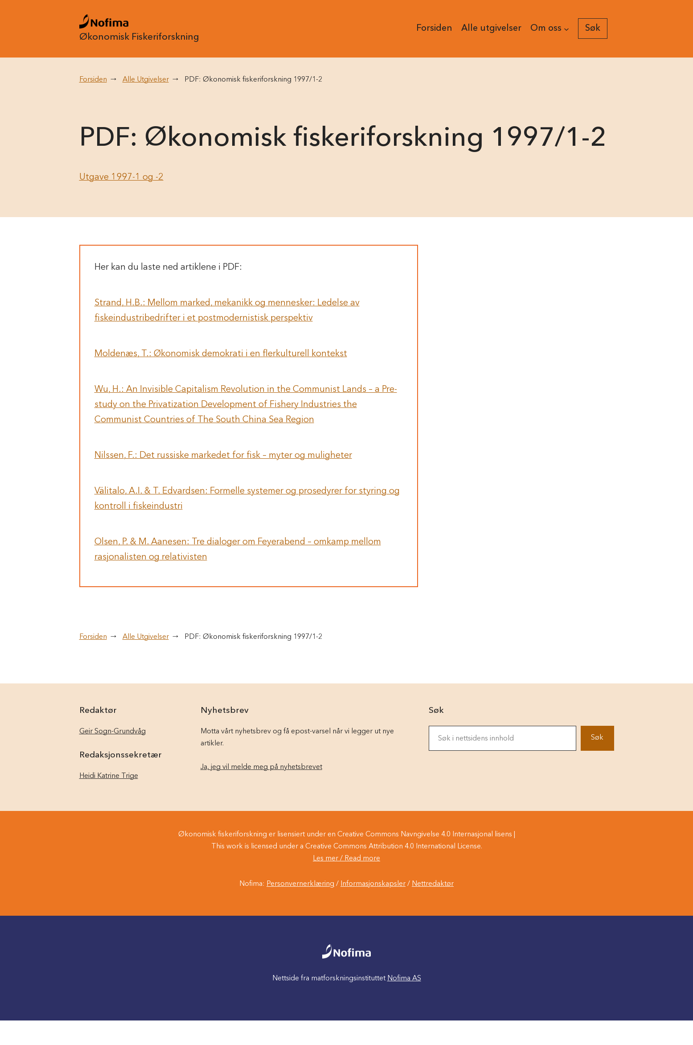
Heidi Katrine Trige (108, 776)
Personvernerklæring (300, 884)
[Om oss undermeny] (566, 28)
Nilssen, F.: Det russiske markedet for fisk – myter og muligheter (223, 455)
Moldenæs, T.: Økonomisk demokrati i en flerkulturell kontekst (220, 354)
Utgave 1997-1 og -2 (121, 177)
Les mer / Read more (346, 858)
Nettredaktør (433, 884)
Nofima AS (404, 978)
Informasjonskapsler (373, 884)
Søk (597, 737)
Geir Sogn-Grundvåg (112, 731)
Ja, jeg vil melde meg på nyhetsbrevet (261, 767)
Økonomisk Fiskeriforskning (139, 37)
